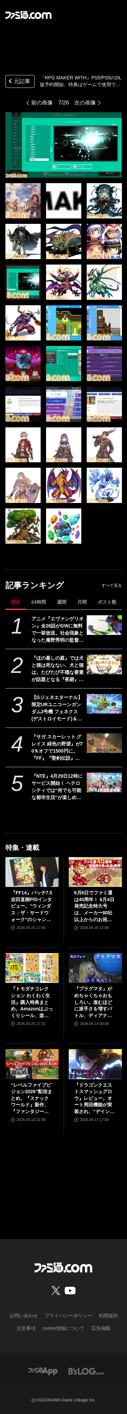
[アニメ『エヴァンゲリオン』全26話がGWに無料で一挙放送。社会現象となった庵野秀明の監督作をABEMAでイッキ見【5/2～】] (104, 625)
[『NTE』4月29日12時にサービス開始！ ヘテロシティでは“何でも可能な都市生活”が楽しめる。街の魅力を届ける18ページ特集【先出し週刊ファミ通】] (104, 782)
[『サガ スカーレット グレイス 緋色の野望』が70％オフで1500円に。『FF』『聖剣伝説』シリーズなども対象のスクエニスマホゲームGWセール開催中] (104, 743)
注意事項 (26, 1328)
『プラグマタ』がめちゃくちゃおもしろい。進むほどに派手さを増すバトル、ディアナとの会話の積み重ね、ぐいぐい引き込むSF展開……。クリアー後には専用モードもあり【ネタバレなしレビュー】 (93, 1002)
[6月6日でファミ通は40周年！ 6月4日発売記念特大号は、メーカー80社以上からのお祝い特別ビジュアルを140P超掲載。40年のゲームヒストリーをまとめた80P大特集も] (95, 872)
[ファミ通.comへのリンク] (28, 15)
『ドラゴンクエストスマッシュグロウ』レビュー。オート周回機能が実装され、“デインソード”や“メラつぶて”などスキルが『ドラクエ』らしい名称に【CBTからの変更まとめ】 (94, 1098)
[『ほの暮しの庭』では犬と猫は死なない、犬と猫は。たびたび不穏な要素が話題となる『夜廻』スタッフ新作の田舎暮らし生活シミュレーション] (104, 664)
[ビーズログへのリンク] (86, 1371)
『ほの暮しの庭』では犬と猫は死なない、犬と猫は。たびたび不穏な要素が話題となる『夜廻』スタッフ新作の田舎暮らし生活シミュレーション (57, 669)
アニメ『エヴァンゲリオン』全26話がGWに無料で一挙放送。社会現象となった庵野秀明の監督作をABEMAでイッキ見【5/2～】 (57, 630)
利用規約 (108, 1315)
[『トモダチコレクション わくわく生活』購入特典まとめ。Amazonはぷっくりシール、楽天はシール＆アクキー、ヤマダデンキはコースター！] (32, 968)
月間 (82, 602)
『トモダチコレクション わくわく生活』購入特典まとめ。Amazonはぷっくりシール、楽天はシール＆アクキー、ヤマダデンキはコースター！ (32, 1002)
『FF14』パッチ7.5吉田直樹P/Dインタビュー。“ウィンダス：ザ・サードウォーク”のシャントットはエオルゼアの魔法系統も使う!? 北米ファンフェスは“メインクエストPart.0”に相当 (31, 906)
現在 (15, 602)
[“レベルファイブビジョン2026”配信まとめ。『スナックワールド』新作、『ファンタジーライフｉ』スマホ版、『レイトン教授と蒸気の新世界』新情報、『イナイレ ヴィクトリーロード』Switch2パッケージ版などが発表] (32, 1064)
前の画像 (42, 102)
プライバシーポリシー (68, 1315)
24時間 (38, 602)
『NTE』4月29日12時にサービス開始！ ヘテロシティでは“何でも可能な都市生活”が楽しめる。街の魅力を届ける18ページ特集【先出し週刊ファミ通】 (57, 787)
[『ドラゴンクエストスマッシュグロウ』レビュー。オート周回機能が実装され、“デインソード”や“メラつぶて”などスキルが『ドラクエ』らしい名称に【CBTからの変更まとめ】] (95, 1064)
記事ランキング (34, 585)
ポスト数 (107, 602)
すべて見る (112, 585)
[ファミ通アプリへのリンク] (43, 1371)
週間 (61, 602)
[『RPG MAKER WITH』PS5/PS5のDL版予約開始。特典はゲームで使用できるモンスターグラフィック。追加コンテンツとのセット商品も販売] (23, 200)
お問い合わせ (23, 1315)
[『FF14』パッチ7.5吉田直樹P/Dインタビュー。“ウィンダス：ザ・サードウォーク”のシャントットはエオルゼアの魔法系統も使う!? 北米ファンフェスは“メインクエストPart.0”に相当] (32, 872)
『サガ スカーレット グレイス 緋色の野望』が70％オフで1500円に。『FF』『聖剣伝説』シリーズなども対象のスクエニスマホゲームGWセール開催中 (57, 748)
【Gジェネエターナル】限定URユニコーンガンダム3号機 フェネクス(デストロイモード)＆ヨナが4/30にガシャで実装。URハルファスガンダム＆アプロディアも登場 (57, 708)
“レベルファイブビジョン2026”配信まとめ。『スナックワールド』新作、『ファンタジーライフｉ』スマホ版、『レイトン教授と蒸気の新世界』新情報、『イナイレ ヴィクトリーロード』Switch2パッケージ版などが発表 (31, 1098)
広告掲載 (100, 1328)
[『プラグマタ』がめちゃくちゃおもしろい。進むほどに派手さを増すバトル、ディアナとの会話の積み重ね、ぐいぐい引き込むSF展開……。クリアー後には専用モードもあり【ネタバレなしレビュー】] (95, 968)
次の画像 (85, 102)
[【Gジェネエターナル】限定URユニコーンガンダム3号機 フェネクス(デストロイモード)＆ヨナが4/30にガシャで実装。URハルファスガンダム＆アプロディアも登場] (104, 704)
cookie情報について (63, 1328)
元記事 (18, 81)
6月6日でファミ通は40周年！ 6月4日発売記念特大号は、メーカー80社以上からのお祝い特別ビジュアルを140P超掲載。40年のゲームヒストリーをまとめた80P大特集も (95, 906)
